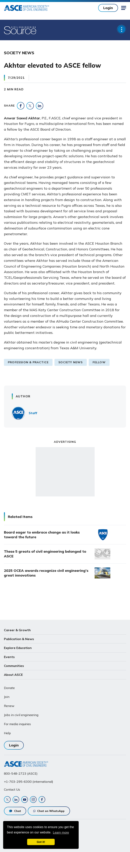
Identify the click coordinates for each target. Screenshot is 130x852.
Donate (9, 688)
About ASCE (13, 675)
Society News (70, 362)
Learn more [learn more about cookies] (61, 832)
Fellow (99, 362)
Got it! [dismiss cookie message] (41, 842)
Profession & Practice (28, 362)
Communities (14, 666)
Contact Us (12, 789)
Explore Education (18, 648)
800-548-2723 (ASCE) (21, 773)
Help (7, 733)
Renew (9, 706)
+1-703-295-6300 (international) (28, 782)
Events (9, 657)
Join (6, 697)
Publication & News (19, 639)
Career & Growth (17, 630)
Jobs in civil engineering (21, 715)
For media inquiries (17, 724)
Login (108, 8)
